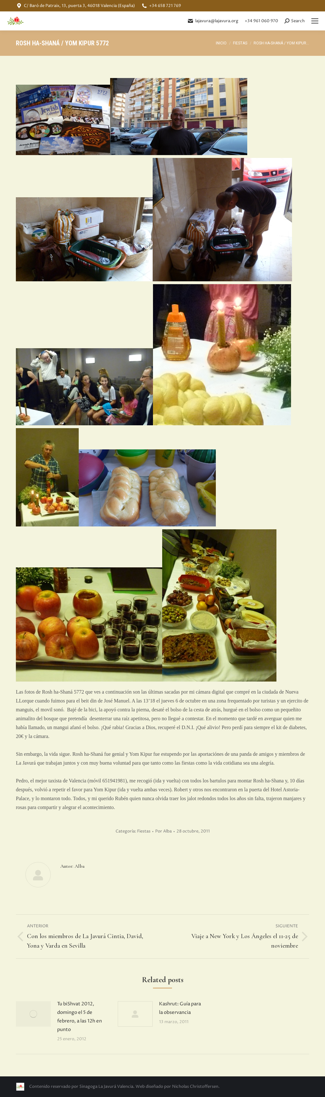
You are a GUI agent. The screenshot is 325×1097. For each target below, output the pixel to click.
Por (163, 831)
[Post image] (33, 1014)
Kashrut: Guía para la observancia (180, 1008)
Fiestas (143, 831)
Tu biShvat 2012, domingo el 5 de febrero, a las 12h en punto (79, 1017)
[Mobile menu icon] (315, 21)
